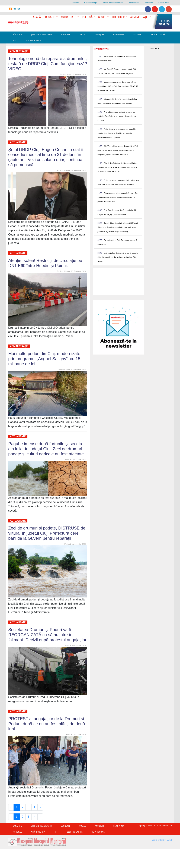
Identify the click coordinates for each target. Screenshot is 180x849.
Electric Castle (33, 40)
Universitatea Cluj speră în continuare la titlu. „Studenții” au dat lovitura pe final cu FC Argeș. (118, 257)
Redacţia (75, 3)
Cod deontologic (90, 3)
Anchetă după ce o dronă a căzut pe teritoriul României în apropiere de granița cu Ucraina (117, 116)
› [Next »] (40, 807)
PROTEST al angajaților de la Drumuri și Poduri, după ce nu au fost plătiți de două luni (46, 723)
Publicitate (149, 3)
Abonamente (134, 3)
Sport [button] (102, 17)
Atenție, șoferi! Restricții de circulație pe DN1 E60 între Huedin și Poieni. (45, 263)
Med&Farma (118, 34)
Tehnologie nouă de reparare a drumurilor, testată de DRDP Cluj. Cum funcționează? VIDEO (47, 63)
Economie (65, 34)
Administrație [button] (139, 17)
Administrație (19, 51)
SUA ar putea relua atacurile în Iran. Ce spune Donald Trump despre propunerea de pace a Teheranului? (117, 197)
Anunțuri (99, 34)
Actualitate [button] (69, 17)
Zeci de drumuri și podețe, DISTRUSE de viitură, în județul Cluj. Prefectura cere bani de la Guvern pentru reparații (46, 533)
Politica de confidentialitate (113, 3)
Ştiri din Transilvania (41, 34)
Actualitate (18, 142)
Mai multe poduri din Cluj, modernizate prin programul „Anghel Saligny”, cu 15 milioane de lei (44, 358)
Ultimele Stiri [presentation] (101, 49)
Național (137, 34)
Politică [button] (87, 17)
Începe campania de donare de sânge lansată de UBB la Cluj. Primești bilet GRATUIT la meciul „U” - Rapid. (118, 86)
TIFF (15, 40)
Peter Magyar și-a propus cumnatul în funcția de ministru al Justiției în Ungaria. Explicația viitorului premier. (117, 133)
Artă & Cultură (158, 34)
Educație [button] (50, 17)
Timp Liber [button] (118, 17)
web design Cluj (162, 839)
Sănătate (17, 34)
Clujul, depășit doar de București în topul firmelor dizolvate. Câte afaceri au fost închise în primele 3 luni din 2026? (118, 167)
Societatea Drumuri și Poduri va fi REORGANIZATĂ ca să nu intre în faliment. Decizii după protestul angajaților (47, 634)
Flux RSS (16, 9)
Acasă (37, 17)
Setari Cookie (163, 3)
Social (82, 34)
